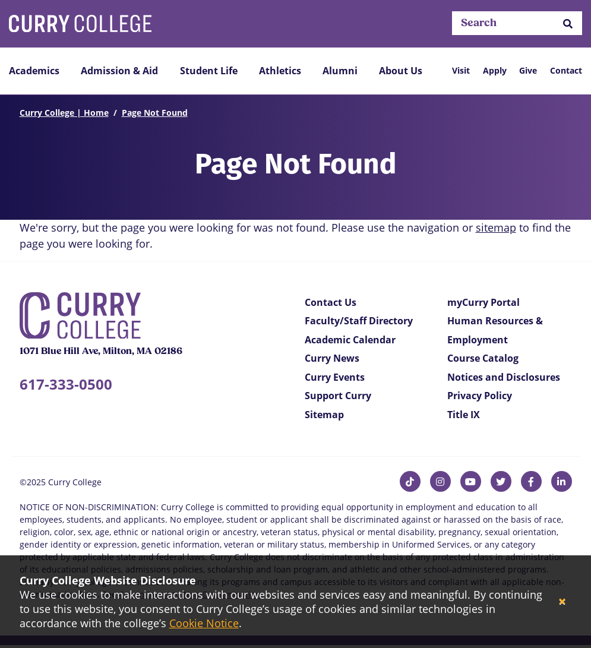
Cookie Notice (204, 623)
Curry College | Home (64, 112)
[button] (568, 23)
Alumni (340, 70)
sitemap (496, 227)
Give (528, 70)
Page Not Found (155, 112)
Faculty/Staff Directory (359, 320)
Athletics (280, 70)
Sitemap (324, 414)
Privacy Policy (479, 395)
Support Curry (338, 395)
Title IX (463, 414)
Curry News (332, 358)
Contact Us (330, 302)
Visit (461, 70)
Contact (566, 70)
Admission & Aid (119, 70)
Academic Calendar (350, 339)
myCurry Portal (483, 302)
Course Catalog (483, 358)
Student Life (209, 70)
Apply (495, 70)
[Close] (562, 602)
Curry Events (335, 377)
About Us (400, 70)
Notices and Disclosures (503, 377)
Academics (34, 70)
